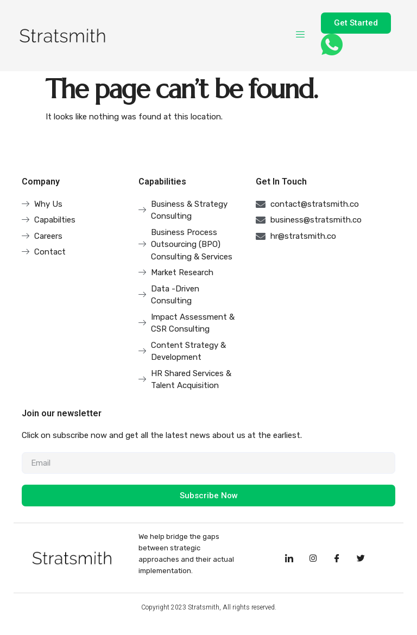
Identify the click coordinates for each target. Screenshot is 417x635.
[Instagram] (313, 558)
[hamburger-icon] (300, 35)
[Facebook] (336, 558)
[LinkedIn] (289, 558)
